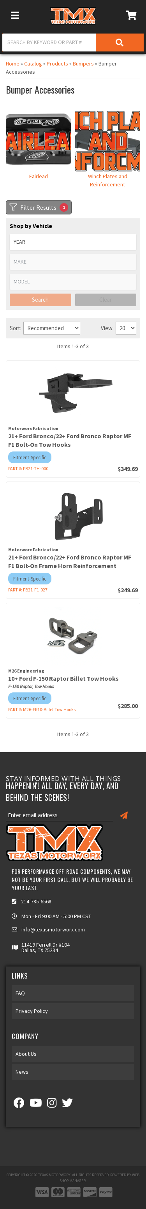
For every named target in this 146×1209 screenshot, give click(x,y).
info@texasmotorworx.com (53, 929)
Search (40, 299)
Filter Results (38, 207)
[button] (73, 42)
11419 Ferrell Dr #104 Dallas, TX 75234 (45, 947)
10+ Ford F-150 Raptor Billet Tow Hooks (63, 678)
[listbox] (73, 242)
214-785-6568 (36, 901)
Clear (105, 299)
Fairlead (38, 176)
